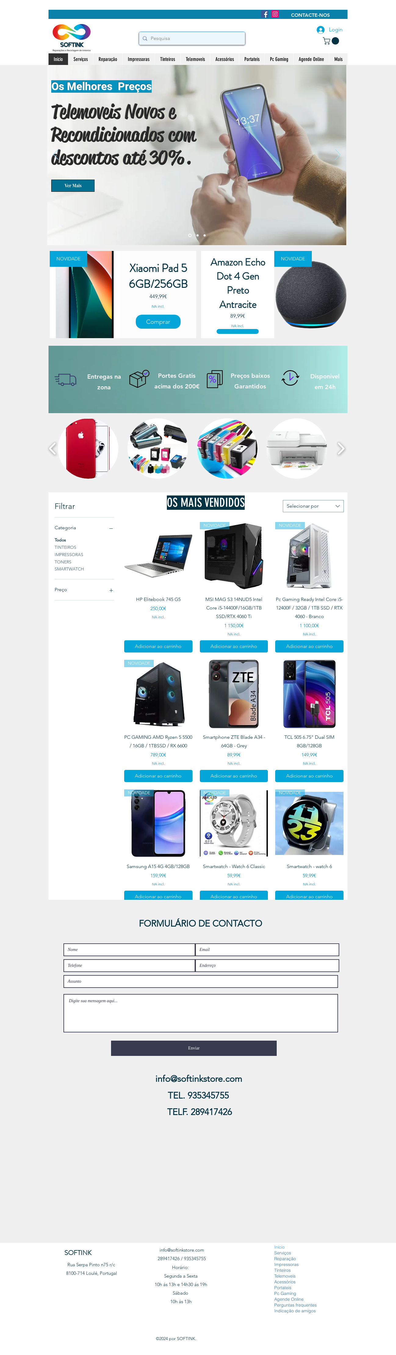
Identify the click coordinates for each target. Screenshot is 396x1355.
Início (279, 1247)
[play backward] (52, 449)
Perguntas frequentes (295, 1305)
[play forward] (341, 449)
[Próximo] (337, 155)
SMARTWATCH (69, 569)
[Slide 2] (190, 235)
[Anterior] (56, 155)
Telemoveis (285, 1276)
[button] (332, 41)
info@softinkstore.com (198, 1078)
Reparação (285, 1258)
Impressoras (286, 1264)
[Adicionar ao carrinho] (158, 646)
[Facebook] (264, 14)
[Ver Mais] (73, 186)
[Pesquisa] (191, 38)
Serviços (282, 1253)
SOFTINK (78, 1252)
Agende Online (289, 1299)
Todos (60, 540)
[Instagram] (275, 14)
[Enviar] (194, 1048)
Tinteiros (282, 1270)
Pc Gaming (285, 1293)
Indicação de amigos (295, 1311)
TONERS (63, 562)
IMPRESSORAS (69, 554)
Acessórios (285, 1282)
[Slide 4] (204, 235)
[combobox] (313, 506)
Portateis (282, 1287)
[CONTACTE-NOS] (310, 15)
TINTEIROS (65, 547)
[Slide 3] (197, 235)
